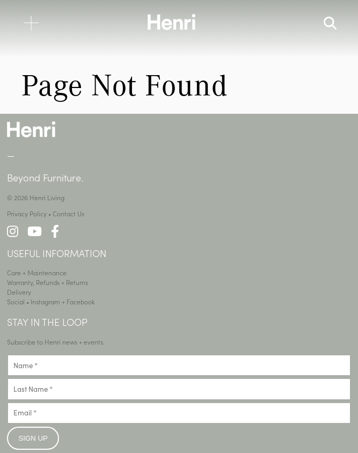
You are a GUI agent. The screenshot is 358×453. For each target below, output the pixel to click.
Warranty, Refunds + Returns (47, 282)
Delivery (19, 291)
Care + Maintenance (37, 272)
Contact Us (68, 213)
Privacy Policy (27, 213)
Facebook (81, 301)
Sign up (33, 438)
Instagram (45, 301)
